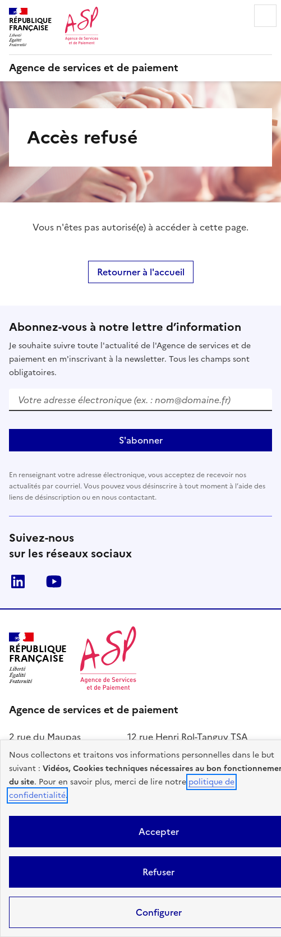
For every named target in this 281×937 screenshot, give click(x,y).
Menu (265, 15)
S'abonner (141, 440)
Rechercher (234, 15)
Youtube (53, 581)
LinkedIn (17, 581)
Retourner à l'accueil (141, 272)
